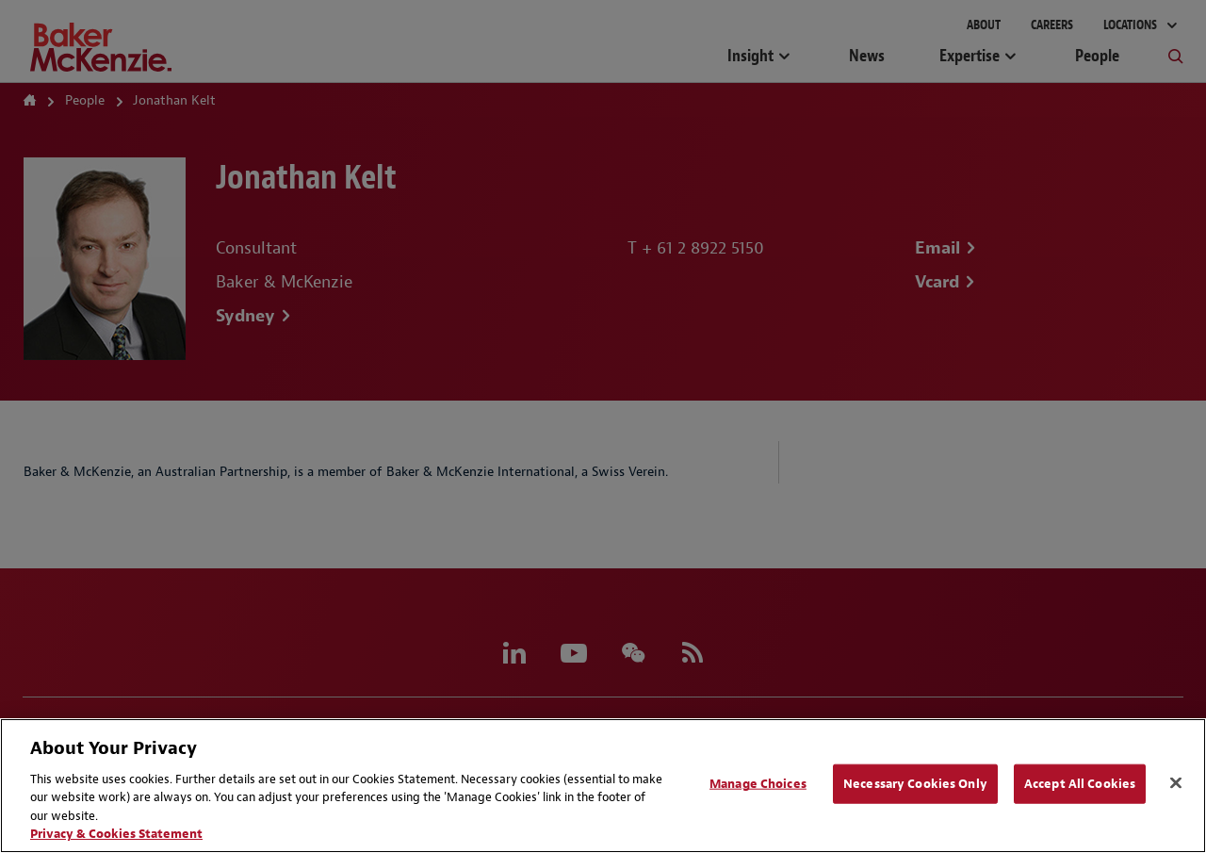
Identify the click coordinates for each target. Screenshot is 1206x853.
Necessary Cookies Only (915, 784)
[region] (603, 785)
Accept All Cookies (1079, 784)
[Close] (1176, 783)
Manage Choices (758, 784)
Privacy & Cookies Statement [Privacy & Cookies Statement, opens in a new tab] (116, 834)
